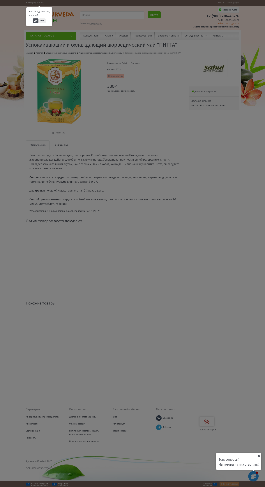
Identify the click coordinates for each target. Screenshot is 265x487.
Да (35, 20)
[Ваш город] (259, 456)
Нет (42, 20)
